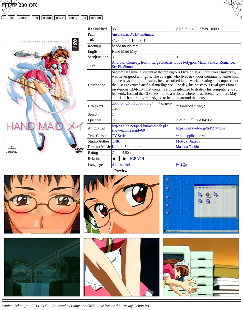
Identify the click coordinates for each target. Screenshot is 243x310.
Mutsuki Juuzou (188, 141)
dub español (121, 165)
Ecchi (145, 62)
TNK (116, 141)
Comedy (132, 62)
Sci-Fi (116, 67)
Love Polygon (185, 62)
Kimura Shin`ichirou (128, 147)
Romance (227, 62)
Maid (202, 62)
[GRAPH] (137, 159)
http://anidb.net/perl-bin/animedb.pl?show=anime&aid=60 (140, 128)
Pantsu (213, 62)
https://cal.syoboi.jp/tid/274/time (200, 128)
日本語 (181, 165)
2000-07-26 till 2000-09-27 (133, 103)
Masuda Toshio (187, 147)
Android (118, 62)
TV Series (119, 136)
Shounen (129, 67)
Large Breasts (161, 62)
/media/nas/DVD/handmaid (133, 34)
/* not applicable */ (190, 136)
